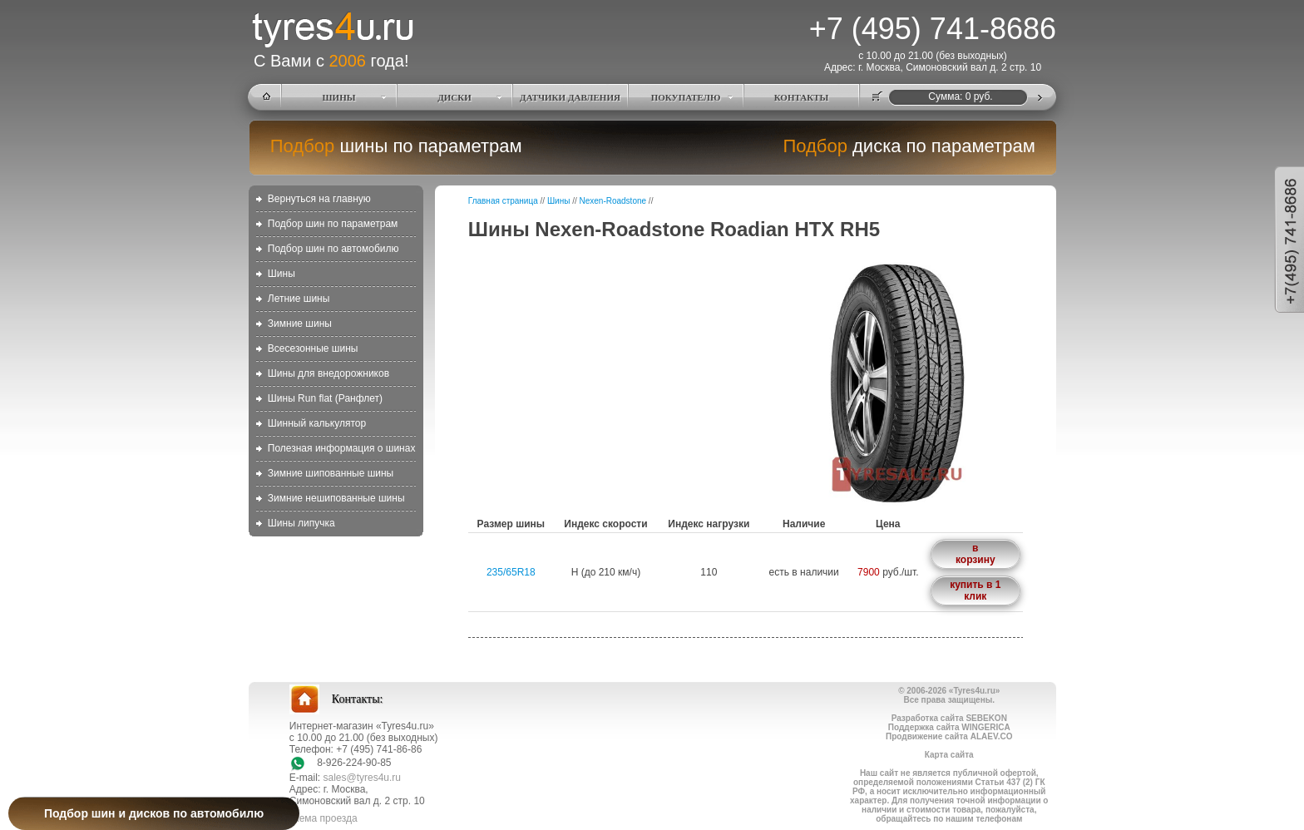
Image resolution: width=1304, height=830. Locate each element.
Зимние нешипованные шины (336, 498)
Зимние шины (300, 323)
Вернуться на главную (319, 199)
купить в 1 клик (975, 590)
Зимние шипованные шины (330, 473)
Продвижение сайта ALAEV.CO (949, 736)
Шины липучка (301, 523)
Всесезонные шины (313, 348)
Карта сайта (949, 754)
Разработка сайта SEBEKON (949, 718)
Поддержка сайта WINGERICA (949, 727)
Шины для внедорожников (328, 373)
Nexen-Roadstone (612, 200)
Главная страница (503, 200)
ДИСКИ (454, 97)
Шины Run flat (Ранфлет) (325, 398)
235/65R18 (511, 572)
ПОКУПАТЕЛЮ (686, 97)
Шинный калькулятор (317, 423)
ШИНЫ (339, 97)
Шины (281, 273)
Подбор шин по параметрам (333, 224)
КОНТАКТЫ (801, 97)
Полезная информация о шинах (342, 448)
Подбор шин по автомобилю (333, 248)
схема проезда (323, 818)
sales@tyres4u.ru (362, 777)
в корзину (975, 554)
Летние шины (299, 298)
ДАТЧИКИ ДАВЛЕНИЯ (570, 97)
